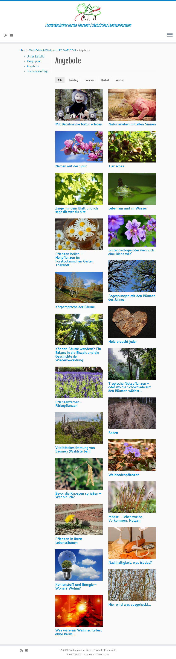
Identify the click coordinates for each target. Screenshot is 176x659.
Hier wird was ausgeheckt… (129, 604)
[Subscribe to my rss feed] (7, 35)
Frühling (73, 80)
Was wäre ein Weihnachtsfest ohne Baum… (78, 632)
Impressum (89, 654)
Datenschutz (103, 654)
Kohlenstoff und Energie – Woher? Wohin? (75, 586)
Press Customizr (74, 654)
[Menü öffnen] (170, 35)
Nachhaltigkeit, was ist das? (130, 562)
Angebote (33, 66)
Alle (60, 80)
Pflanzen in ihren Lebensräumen (68, 540)
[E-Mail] (13, 35)
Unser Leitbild (35, 56)
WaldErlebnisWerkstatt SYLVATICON (52, 50)
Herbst (105, 80)
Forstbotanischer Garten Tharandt (85, 650)
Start (23, 50)
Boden (113, 432)
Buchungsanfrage (37, 71)
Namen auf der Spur (71, 166)
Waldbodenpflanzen (123, 474)
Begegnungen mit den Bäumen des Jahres (131, 297)
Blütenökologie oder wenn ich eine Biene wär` (131, 252)
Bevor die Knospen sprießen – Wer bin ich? (78, 495)
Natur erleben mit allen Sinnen (132, 124)
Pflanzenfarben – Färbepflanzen (68, 404)
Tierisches (116, 166)
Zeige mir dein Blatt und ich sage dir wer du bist (76, 210)
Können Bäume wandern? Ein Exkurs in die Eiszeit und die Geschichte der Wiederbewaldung (78, 354)
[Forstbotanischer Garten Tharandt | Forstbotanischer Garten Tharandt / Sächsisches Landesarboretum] (88, 12)
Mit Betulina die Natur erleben (78, 124)
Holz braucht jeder (122, 341)
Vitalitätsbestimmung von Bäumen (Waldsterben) (75, 449)
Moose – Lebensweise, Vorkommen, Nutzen (125, 518)
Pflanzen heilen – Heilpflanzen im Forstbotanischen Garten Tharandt (74, 259)
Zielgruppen (34, 61)
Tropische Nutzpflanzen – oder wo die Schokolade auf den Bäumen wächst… (129, 387)
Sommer (89, 80)
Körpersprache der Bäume (75, 306)
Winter (120, 80)
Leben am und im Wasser (127, 208)
